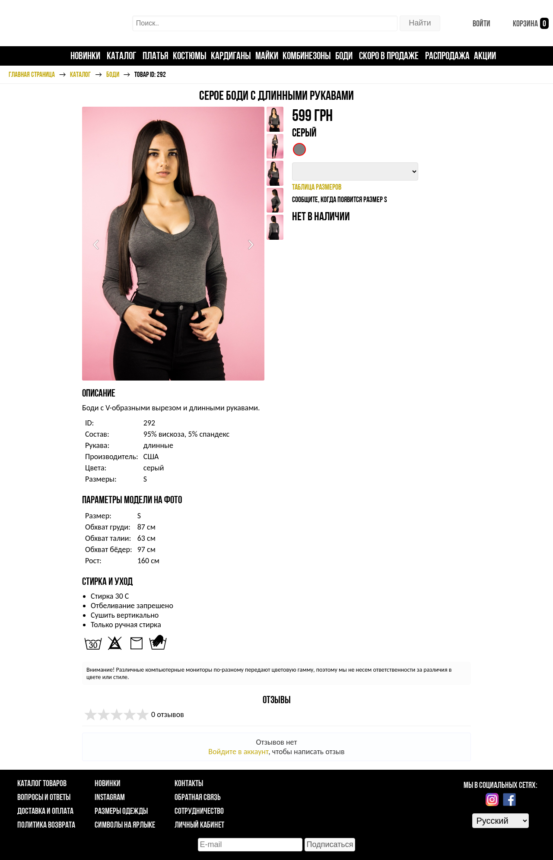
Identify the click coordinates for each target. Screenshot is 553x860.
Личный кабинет (199, 824)
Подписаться (330, 844)
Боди (344, 55)
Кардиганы (231, 55)
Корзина (524, 23)
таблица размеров (316, 187)
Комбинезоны (307, 55)
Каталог (121, 55)
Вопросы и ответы (43, 797)
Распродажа (447, 55)
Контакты (189, 783)
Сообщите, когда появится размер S (339, 199)
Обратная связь (198, 797)
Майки (266, 55)
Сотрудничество (199, 811)
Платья (155, 55)
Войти (474, 23)
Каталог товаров (42, 783)
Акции (485, 55)
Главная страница (32, 74)
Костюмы (190, 55)
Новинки (85, 55)
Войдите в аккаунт (238, 751)
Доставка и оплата (45, 811)
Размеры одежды (121, 811)
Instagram (110, 797)
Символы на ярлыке (125, 824)
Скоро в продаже (389, 55)
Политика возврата (46, 824)
